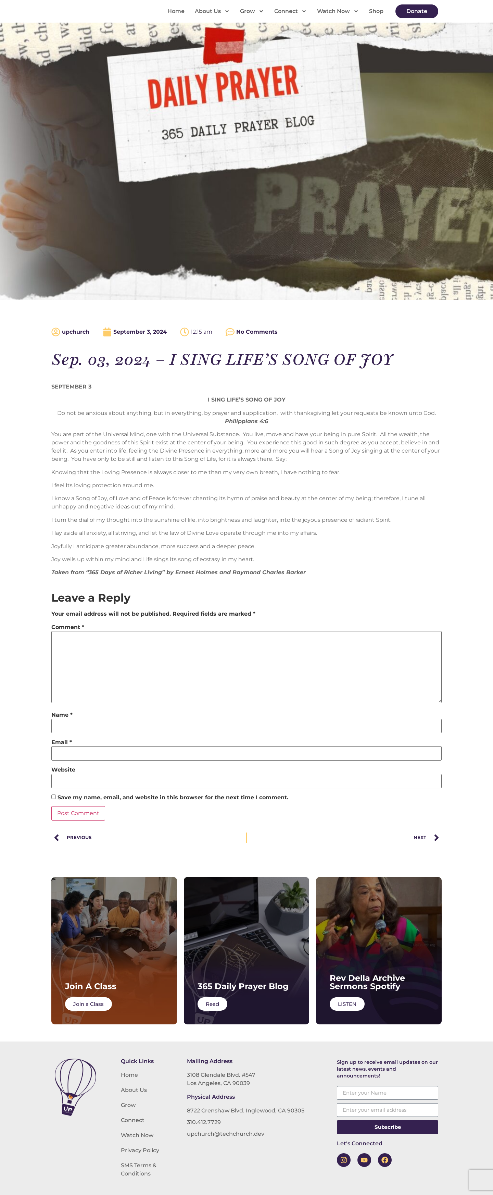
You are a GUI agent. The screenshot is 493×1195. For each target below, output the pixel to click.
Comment (67, 627)
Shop (376, 11)
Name (62, 715)
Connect (290, 11)
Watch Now (338, 11)
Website (63, 770)
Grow (252, 11)
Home (176, 11)
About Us (212, 11)
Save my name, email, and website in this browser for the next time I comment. (173, 797)
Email (61, 742)
